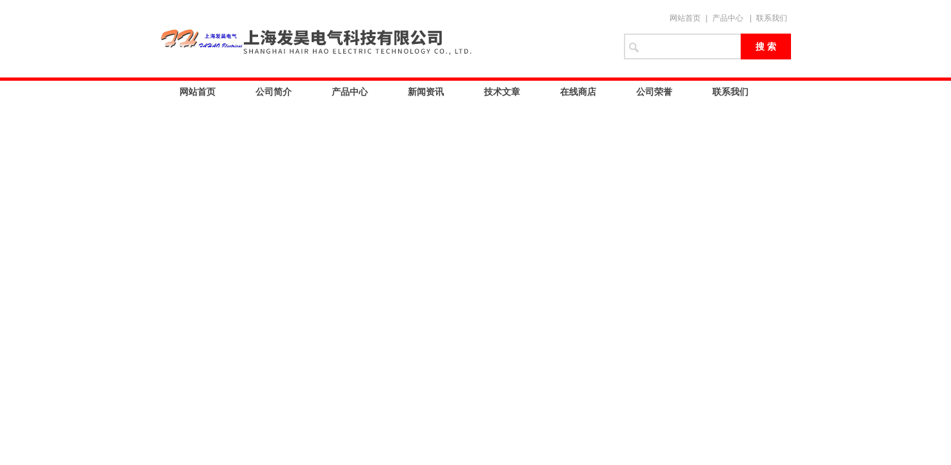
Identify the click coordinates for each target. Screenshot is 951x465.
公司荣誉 (654, 92)
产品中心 (727, 18)
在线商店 (578, 92)
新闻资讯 (426, 92)
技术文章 (502, 92)
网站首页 (685, 18)
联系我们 (771, 18)
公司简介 (273, 92)
